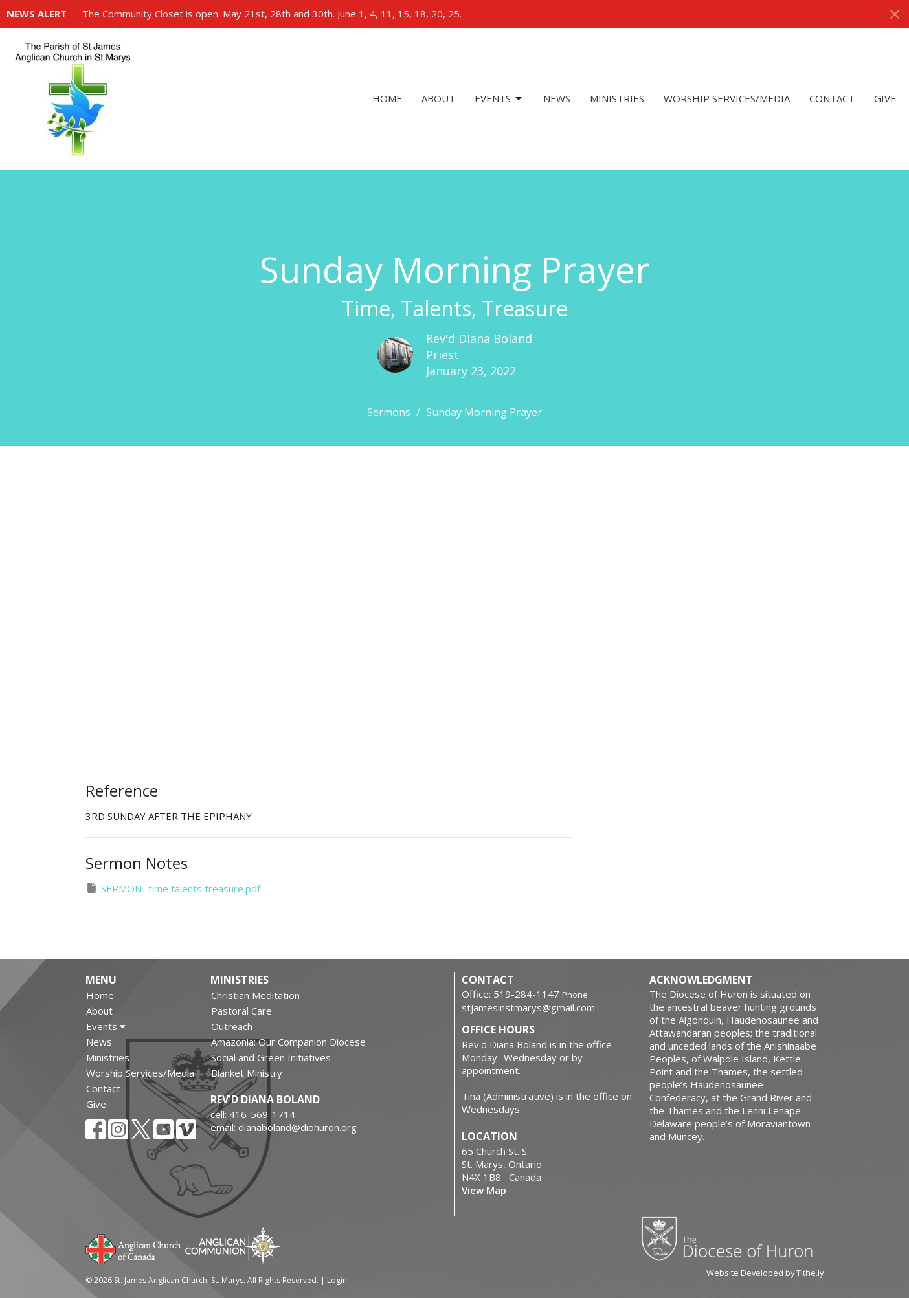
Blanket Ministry (246, 1072)
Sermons (388, 412)
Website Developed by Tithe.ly (765, 1273)
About (438, 98)
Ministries (617, 98)
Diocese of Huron (732, 1238)
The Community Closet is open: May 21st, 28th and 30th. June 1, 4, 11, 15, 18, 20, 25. (272, 13)
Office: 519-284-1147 (510, 993)
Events (499, 98)
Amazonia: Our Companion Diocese (288, 1041)
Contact (832, 98)
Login (337, 1280)
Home (387, 98)
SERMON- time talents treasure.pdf (172, 888)
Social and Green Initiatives (271, 1057)
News (556, 98)
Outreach (231, 1026)
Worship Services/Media (727, 98)
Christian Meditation (255, 995)
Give (885, 98)
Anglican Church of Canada (133, 1247)
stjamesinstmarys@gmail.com (528, 1007)
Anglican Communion (233, 1245)
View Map (484, 1189)
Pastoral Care (241, 1010)
